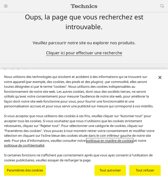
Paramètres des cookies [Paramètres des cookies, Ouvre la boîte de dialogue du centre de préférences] (25, 170)
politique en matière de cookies (109, 140)
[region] (84, 125)
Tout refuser (145, 170)
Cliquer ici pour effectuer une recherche (84, 53)
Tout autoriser (110, 170)
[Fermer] (159, 77)
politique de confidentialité (24, 145)
